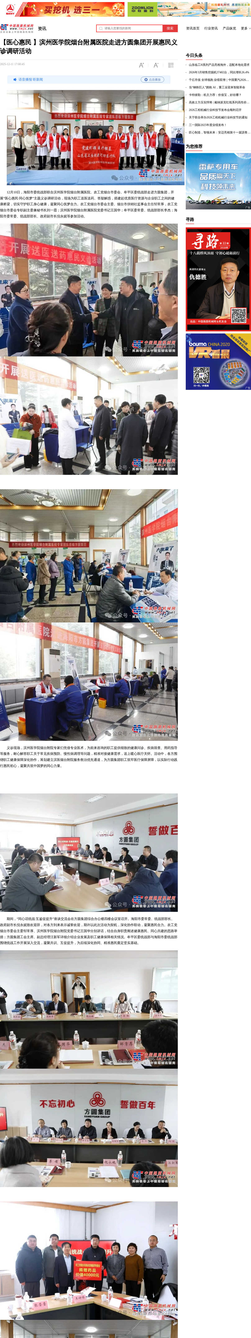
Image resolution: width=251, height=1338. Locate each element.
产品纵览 (229, 28)
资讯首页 (193, 28)
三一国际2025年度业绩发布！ (208, 125)
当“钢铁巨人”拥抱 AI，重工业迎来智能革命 (217, 87)
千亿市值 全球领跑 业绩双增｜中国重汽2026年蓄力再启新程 (220, 79)
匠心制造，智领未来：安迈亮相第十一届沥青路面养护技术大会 (220, 132)
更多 (244, 28)
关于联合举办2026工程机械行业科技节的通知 (218, 117)
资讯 (42, 28)
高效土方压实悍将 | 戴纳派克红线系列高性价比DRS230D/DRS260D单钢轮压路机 (220, 102)
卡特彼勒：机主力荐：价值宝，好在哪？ (215, 94)
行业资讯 (211, 28)
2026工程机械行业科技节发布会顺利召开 (215, 110)
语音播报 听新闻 (88, 79)
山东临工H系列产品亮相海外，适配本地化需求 (219, 64)
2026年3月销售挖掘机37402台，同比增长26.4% (219, 72)
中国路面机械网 (16, 28)
